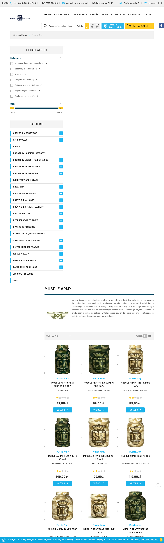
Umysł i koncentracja (26, 251)
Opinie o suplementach (65, 469)
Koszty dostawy (90, 452)
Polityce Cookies (149, 539)
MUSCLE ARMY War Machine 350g (104, 277)
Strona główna (20, 35)
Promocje (107, 14)
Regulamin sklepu (90, 474)
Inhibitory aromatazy (25, 184)
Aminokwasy (20, 141)
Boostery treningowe (25, 177)
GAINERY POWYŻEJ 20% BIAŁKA (137, 213)
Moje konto (63, 449)
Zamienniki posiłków (25, 271)
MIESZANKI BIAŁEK (71, 353)
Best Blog (119, 14)
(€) (92, 26)
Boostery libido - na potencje (25, 162)
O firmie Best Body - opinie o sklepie (96, 447)
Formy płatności (90, 459)
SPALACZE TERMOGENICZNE (137, 143)
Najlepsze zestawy (24, 197)
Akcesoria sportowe (25, 134)
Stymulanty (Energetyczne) (29, 238)
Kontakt (148, 14)
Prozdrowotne (21, 217)
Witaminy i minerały (24, 264)
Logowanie (63, 445)
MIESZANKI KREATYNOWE (104, 143)
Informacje (134, 14)
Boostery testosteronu (27, 171)
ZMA (15, 285)
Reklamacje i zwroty (92, 467)
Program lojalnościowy (64, 462)
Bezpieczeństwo (90, 478)
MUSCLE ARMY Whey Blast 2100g (104, 347)
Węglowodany (21, 258)
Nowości (94, 14)
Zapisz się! (82, 419)
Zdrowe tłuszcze (23, 278)
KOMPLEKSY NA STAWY (71, 213)
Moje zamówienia (66, 452)
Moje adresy (64, 456)
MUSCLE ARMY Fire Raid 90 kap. (137, 137)
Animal (17, 147)
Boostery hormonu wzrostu (29, 154)
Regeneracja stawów (26, 224)
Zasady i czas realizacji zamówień (98, 456)
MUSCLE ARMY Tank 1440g (137, 207)
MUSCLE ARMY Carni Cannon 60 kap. (71, 137)
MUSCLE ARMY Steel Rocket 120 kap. (104, 207)
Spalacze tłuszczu (24, 231)
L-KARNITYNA (71, 143)
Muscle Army (71, 131)
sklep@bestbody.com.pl (77, 3)
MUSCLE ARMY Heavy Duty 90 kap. (71, 207)
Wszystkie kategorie (58, 14)
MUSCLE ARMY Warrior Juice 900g (71, 347)
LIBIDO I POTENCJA (104, 213)
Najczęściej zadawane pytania (97, 463)
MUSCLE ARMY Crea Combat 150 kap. (104, 137)
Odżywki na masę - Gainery (28, 211)
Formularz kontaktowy (130, 472)
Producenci (80, 14)
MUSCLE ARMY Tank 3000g (71, 277)
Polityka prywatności (92, 470)
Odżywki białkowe (23, 204)
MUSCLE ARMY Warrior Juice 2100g (137, 277)
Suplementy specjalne (26, 244)
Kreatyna (18, 191)
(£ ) (97, 26)
